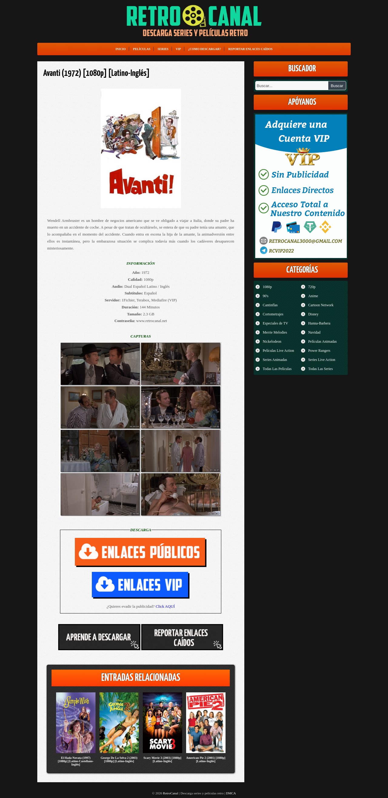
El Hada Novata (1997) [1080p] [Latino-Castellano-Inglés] (76, 761)
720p (312, 287)
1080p (267, 287)
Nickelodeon (272, 341)
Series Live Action (321, 360)
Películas (141, 49)
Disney (313, 314)
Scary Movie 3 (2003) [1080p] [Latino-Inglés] (162, 759)
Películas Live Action (278, 350)
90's (266, 296)
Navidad (314, 332)
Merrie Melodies (275, 332)
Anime (313, 296)
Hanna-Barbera (319, 323)
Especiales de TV (275, 323)
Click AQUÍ (165, 606)
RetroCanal (170, 793)
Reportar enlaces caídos (250, 49)
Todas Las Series (320, 369)
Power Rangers (319, 350)
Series (163, 49)
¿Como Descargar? (204, 49)
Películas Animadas (322, 341)
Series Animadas (275, 360)
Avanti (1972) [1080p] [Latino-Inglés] (96, 73)
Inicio (120, 49)
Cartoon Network (321, 305)
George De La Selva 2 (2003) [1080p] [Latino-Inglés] (119, 759)
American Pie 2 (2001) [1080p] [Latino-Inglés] (205, 759)
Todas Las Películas (277, 369)
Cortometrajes (273, 314)
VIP (178, 49)
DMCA (231, 793)
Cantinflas (270, 305)
